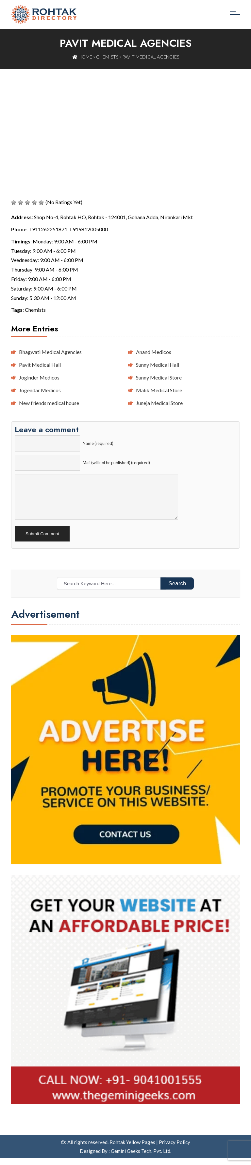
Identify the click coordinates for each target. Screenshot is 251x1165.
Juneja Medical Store (159, 402)
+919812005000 (88, 229)
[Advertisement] (125, 118)
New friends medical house (49, 402)
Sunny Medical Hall (157, 364)
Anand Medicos (153, 352)
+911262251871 (48, 229)
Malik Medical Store (159, 390)
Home (82, 57)
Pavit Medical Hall (40, 364)
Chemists (107, 57)
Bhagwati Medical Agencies (50, 352)
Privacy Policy (174, 1149)
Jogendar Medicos (40, 390)
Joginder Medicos (39, 377)
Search (177, 590)
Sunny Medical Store (159, 377)
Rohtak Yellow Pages (132, 1149)
